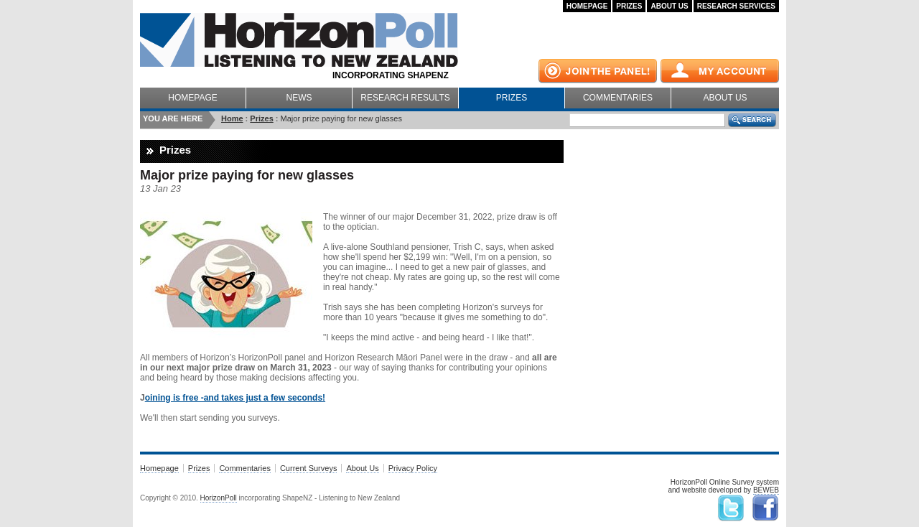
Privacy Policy (412, 468)
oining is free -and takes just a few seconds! (235, 398)
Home (232, 118)
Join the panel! (597, 71)
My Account (720, 71)
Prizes (629, 6)
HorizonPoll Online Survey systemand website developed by (723, 486)
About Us (669, 6)
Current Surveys (308, 468)
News (299, 98)
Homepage (587, 6)
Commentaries (618, 98)
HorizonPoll (218, 498)
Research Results (404, 98)
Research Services (736, 6)
